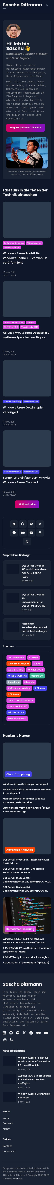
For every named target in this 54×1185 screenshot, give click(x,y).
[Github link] (22, 524)
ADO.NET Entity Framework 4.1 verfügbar (26, 957)
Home (6, 1118)
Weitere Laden (27, 504)
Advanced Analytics (18, 663)
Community (37, 675)
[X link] (40, 524)
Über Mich (8, 1123)
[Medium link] (22, 532)
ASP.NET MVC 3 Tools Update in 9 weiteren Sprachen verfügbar (34, 1079)
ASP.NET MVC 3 (11, 326)
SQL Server (13, 694)
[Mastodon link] (31, 524)
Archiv (6, 1128)
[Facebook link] (14, 532)
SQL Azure (40, 688)
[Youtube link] (31, 532)
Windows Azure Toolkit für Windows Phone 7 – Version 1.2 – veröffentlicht (26, 258)
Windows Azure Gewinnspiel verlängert (25, 784)
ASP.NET (31, 322)
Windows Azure (34, 243)
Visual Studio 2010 (29, 326)
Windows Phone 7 (12, 247)
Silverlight (29, 682)
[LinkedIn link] (14, 524)
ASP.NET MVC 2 (15, 669)
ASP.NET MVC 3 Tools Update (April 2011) (26, 962)
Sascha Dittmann (22, 4)
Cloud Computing (12, 401)
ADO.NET (33, 657)
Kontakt (7, 1146)
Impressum (9, 1151)
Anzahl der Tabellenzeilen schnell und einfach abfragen (34, 627)
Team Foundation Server (21, 700)
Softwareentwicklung (14, 243)
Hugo (19, 1178)
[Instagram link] (40, 532)
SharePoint (14, 682)
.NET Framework (16, 657)
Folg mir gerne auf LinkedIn (25, 127)
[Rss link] (27, 541)
